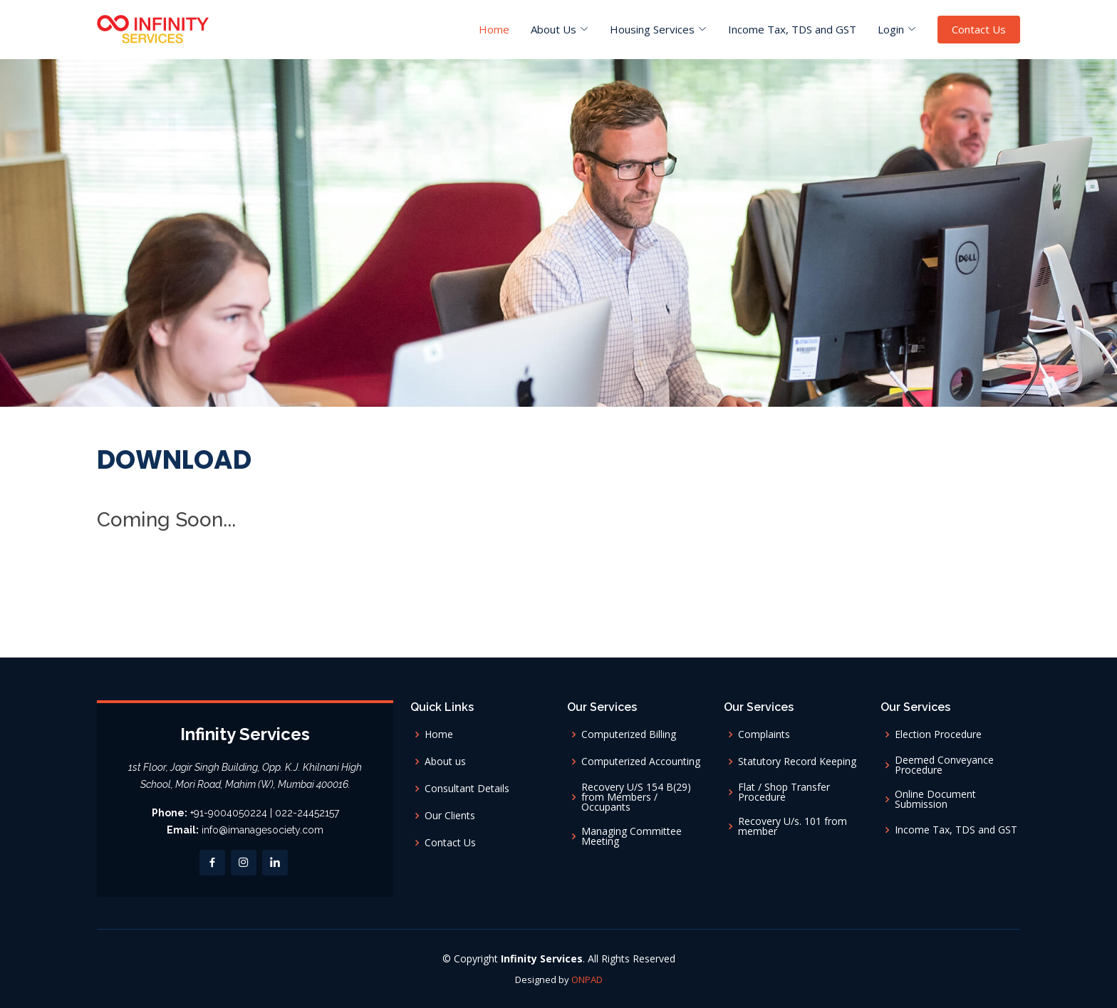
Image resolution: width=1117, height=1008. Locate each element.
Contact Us (979, 29)
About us (445, 762)
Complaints (764, 734)
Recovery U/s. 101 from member (792, 826)
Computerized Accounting (640, 762)
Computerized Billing (628, 734)
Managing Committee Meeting (631, 836)
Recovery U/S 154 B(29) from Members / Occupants (636, 797)
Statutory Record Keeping (797, 762)
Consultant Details (467, 789)
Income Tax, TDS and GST (792, 29)
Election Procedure (938, 734)
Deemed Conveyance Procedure (944, 765)
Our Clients (450, 816)
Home (494, 29)
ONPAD (587, 979)
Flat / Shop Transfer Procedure (784, 792)
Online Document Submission (935, 799)
